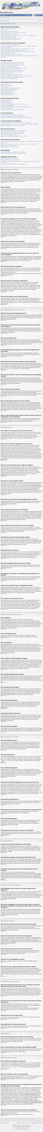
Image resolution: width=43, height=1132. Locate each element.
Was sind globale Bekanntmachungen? (9, 89)
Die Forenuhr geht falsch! (6, 47)
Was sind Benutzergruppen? (7, 102)
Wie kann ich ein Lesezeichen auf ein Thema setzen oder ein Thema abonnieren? (19, 144)
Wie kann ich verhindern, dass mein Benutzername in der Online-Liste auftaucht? (18, 46)
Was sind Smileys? (5, 86)
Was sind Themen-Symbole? (7, 94)
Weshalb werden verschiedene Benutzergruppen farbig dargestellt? (15, 106)
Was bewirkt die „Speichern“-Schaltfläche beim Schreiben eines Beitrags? (17, 76)
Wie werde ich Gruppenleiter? (7, 105)
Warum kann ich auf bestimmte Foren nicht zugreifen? (13, 70)
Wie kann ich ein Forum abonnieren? (9, 145)
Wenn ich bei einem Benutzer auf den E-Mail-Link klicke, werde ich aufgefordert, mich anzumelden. (19, 56)
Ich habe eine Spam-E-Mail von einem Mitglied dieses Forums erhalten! (16, 117)
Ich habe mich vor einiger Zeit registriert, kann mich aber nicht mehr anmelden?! (18, 35)
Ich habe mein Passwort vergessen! (8, 36)
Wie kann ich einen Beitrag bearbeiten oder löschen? (12, 63)
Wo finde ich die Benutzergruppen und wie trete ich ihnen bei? (14, 104)
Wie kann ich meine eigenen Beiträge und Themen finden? (14, 136)
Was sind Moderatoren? (6, 101)
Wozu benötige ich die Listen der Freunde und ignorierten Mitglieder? (16, 122)
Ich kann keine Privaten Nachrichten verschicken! (11, 114)
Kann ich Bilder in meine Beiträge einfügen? (10, 88)
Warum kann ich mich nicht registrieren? (9, 31)
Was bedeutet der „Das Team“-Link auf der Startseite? (12, 109)
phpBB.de (19, 368)
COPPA (38, 221)
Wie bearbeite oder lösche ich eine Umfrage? (11, 69)
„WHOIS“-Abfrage (20, 1090)
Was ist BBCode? (4, 83)
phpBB (17, 1125)
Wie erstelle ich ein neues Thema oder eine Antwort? (12, 62)
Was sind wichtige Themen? (7, 92)
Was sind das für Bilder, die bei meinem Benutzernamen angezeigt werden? (17, 51)
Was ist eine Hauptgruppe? (7, 108)
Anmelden (8, 17)
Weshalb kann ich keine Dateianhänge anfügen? (11, 71)
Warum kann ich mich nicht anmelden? (9, 34)
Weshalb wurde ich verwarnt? (7, 73)
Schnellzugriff (1, 15)
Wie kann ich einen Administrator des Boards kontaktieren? (14, 164)
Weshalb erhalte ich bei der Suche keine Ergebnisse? (12, 132)
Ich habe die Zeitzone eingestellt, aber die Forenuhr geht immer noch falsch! (17, 48)
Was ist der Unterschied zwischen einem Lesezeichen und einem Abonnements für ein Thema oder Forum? (21, 142)
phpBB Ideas (25, 1077)
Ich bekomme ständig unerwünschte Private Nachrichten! (13, 116)
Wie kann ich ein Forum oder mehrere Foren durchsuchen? (14, 130)
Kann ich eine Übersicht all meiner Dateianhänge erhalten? (14, 153)
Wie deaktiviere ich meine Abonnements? (10, 146)
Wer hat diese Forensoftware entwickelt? (10, 158)
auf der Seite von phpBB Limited (12, 1067)
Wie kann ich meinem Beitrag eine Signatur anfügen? (12, 65)
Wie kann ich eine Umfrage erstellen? (9, 66)
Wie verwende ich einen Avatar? (8, 53)
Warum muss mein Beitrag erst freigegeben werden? (12, 77)
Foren (6, 15)
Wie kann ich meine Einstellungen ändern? (10, 44)
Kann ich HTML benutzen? (6, 85)
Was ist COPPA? (4, 30)
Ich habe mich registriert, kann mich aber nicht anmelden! (13, 32)
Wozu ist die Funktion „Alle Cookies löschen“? (11, 39)
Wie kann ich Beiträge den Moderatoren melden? (11, 74)
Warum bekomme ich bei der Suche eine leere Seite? (12, 133)
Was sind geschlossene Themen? (8, 93)
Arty (16, 1126)
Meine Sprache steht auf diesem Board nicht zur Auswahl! (13, 50)
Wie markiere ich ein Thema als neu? (9, 78)
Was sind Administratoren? (7, 100)
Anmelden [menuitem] (42, 15)
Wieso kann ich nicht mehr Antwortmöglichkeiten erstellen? (14, 67)
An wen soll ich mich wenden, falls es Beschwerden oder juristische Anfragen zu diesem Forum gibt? (20, 162)
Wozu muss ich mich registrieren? (8, 28)
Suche (2, 17)
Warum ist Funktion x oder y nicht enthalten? (10, 159)
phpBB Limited (9, 368)
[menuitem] (33, 15)
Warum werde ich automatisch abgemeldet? (10, 38)
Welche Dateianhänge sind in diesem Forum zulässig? (13, 152)
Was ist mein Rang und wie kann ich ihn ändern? (11, 54)
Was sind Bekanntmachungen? (7, 90)
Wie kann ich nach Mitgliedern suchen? (9, 134)
